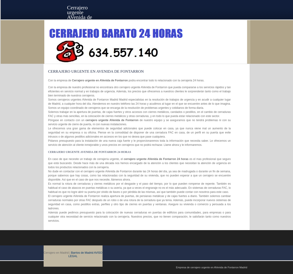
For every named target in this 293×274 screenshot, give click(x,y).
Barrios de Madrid (82, 252)
